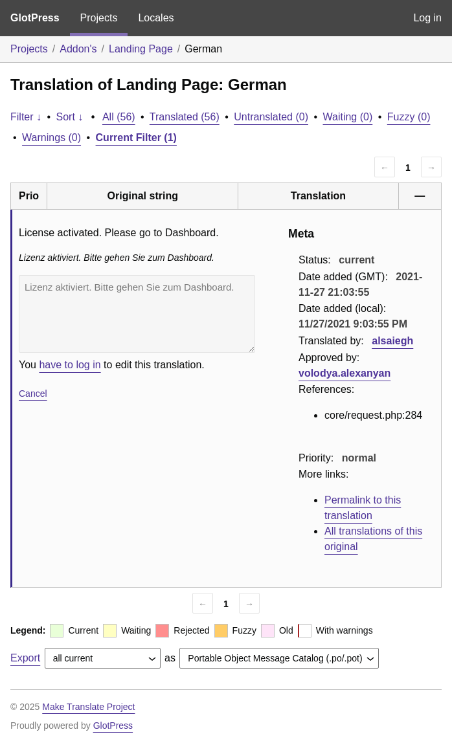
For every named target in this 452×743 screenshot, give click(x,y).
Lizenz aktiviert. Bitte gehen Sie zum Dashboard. (137, 314)
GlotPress (35, 17)
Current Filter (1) (136, 137)
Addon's (78, 48)
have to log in (69, 364)
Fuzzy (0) (409, 116)
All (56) (118, 116)
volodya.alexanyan (344, 373)
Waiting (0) (348, 116)
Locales (156, 17)
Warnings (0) (51, 137)
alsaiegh (392, 340)
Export (25, 657)
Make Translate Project (88, 707)
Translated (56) (185, 116)
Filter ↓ (25, 116)
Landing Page (141, 48)
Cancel (33, 393)
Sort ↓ (70, 116)
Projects (99, 17)
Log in (427, 17)
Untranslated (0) (271, 116)
